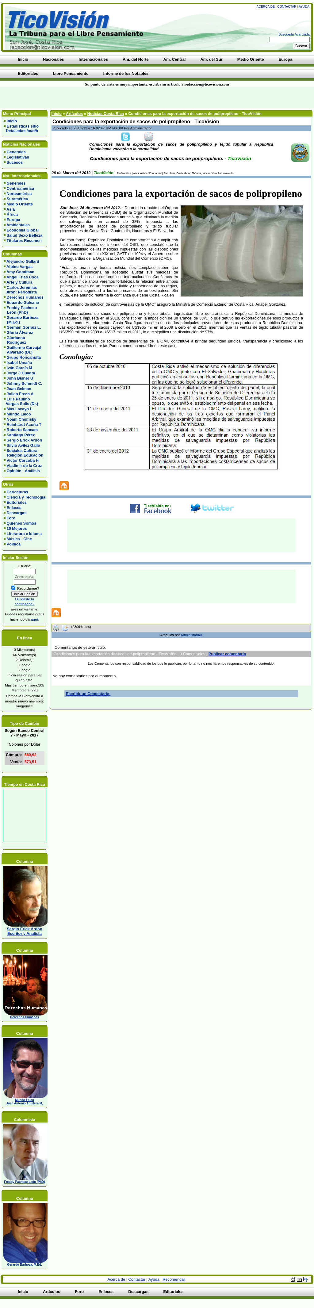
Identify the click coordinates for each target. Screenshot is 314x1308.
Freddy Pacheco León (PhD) (20, 310)
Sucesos (15, 162)
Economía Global (23, 230)
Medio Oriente (20, 204)
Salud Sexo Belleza (25, 235)
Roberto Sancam (22, 429)
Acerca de (266, 6)
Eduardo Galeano (23, 302)
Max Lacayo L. (20, 409)
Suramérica (17, 199)
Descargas (17, 513)
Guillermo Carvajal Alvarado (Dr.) (22, 349)
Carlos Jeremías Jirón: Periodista (20, 289)
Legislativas (18, 157)
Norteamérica (19, 193)
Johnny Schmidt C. (24, 383)
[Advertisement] (75, 97)
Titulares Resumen (24, 240)
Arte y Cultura (19, 282)
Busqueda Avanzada (294, 34)
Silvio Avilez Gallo (23, 445)
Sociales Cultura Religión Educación (23, 452)
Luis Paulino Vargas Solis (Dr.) (21, 401)
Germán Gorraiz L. (24, 327)
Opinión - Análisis (23, 471)
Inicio (12, 121)
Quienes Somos (21, 523)
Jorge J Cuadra (21, 373)
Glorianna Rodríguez (15, 340)
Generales (16, 152)
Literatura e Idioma (24, 533)
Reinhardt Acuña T (24, 424)
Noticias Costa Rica (105, 113)
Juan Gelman (19, 388)
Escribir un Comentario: (88, 693)
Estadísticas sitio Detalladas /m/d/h (21, 128)
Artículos (74, 113)
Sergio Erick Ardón (24, 440)
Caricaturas (17, 492)
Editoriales (17, 502)
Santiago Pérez (21, 435)
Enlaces (14, 507)
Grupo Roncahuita (24, 357)
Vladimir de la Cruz (24, 465)
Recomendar (174, 1279)
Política (14, 544)
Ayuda (304, 6)
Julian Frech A (20, 394)
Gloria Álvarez (20, 332)
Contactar (286, 6)
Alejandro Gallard (22, 261)
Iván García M (19, 367)
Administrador (191, 635)
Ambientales (18, 225)
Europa (13, 219)
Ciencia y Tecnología (26, 497)
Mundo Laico (19, 414)
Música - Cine (19, 539)
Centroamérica (20, 188)
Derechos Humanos (25, 297)
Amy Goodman (20, 272)
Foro (11, 518)
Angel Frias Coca (22, 277)
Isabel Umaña (19, 362)
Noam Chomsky (21, 419)
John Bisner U (20, 378)
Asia (10, 209)
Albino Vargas (19, 266)
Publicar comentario (227, 654)
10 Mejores (17, 528)
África (12, 214)
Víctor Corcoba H (23, 460)
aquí (34, 619)
